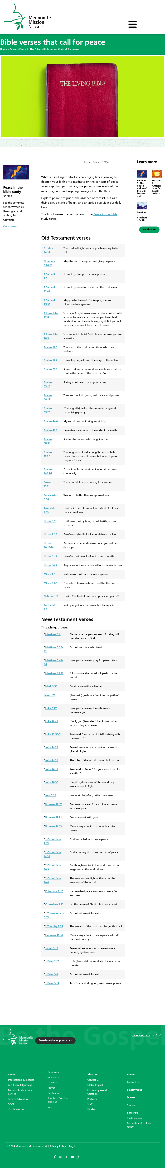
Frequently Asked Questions (97, 1092)
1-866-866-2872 (141, 1035)
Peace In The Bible (30, 49)
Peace (13, 49)
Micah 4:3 (49, 574)
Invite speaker (134, 1118)
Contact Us (93, 1080)
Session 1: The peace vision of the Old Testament (142, 188)
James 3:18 (51, 948)
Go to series (10, 226)
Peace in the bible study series (13, 192)
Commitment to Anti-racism (139, 1125)
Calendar (53, 1082)
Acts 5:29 (50, 795)
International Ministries (21, 1080)
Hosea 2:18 (50, 534)
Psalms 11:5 (50, 347)
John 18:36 (51, 782)
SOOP (11, 1104)
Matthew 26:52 (54, 673)
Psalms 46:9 (51, 430)
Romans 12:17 (53, 804)
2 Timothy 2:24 (54, 926)
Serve (11, 1074)
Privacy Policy (58, 1146)
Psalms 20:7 (51, 369)
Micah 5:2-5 (50, 583)
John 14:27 (51, 747)
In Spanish (53, 1077)
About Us (92, 1074)
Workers (92, 1109)
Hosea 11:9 (50, 556)
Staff (90, 1104)
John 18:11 (51, 769)
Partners (92, 1099)
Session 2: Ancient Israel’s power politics (156, 187)
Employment (134, 1090)
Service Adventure (18, 1099)
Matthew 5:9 (53, 634)
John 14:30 (51, 760)
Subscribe (132, 1113)
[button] (149, 230)
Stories (131, 1105)
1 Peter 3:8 (51, 974)
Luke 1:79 (49, 695)
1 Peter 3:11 (52, 983)
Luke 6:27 (51, 708)
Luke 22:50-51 (53, 734)
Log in (72, 1146)
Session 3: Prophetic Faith (142, 216)
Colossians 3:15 (54, 904)
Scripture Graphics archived (58, 1100)
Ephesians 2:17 (54, 891)
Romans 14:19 (53, 826)
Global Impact (95, 1085)
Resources (53, 1072)
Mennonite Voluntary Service (20, 1092)
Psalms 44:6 (51, 421)
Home (3, 49)
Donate (131, 1097)
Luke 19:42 (51, 721)
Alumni (131, 1074)
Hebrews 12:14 (54, 935)
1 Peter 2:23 (52, 961)
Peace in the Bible (105, 214)
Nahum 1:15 (51, 596)
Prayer (51, 1088)
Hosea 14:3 (50, 565)
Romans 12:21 (53, 817)
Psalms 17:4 (50, 360)
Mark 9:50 (51, 686)
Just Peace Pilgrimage (20, 1085)
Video (51, 1107)
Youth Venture (16, 1109)
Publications (54, 1093)
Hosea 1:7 (50, 521)
